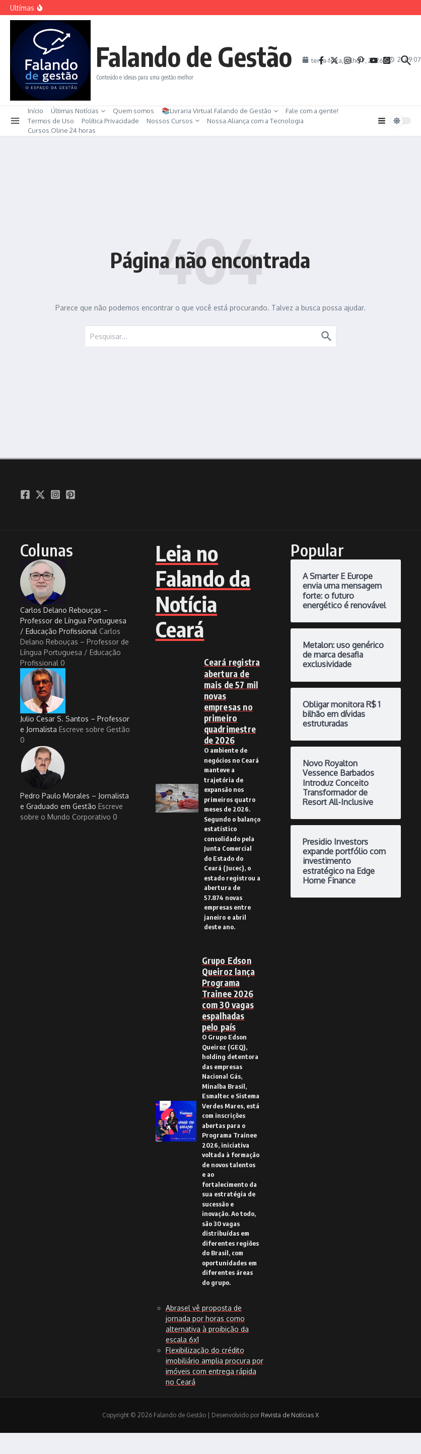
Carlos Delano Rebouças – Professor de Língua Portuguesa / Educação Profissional (73, 597)
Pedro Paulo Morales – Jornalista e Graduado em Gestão (74, 778)
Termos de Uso (51, 121)
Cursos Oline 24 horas (62, 130)
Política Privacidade (110, 121)
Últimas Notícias (78, 111)
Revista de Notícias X (290, 1415)
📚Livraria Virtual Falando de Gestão (220, 111)
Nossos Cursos (173, 121)
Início (35, 111)
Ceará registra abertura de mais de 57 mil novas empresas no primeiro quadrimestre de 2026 (232, 701)
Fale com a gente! (312, 111)
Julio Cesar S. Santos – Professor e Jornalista (74, 701)
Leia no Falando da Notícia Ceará (203, 591)
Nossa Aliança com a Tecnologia (255, 121)
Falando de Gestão (194, 56)
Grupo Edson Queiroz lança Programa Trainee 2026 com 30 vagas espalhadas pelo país (228, 994)
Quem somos (133, 111)
